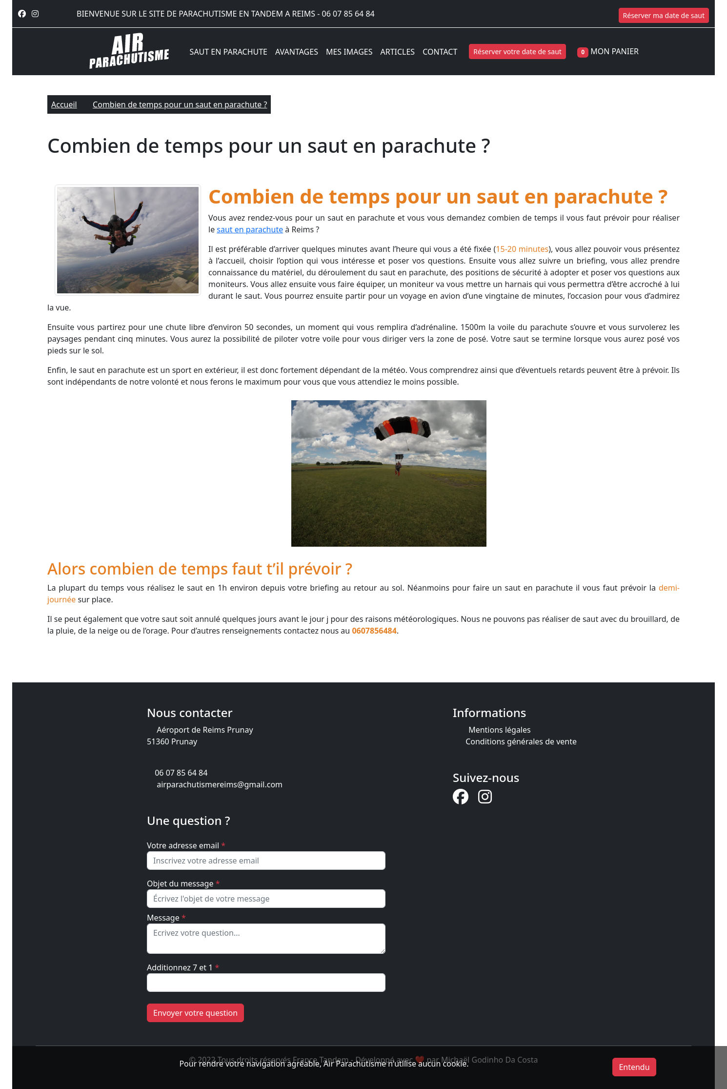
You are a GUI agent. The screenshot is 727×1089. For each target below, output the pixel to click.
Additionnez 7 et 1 (183, 967)
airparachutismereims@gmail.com (220, 784)
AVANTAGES (296, 51)
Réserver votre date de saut (517, 51)
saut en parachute (250, 229)
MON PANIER (614, 51)
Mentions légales (499, 729)
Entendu (634, 1067)
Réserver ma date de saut (664, 15)
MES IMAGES (349, 51)
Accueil (64, 104)
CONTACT (440, 51)
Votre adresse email (186, 845)
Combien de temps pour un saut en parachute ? (180, 104)
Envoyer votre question (195, 1012)
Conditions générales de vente (521, 741)
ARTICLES (397, 51)
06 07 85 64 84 (348, 13)
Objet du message (183, 883)
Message (166, 917)
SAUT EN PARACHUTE (228, 51)
